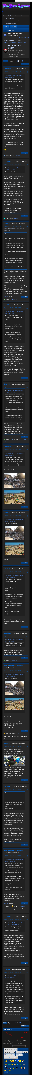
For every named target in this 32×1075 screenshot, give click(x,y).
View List (17, 156)
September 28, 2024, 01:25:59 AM (12, 636)
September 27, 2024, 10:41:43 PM (12, 226)
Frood (12, 21)
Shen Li (7, 224)
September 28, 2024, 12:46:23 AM (12, 571)
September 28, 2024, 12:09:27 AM (12, 515)
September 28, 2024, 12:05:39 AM (12, 449)
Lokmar (7, 569)
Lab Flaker (8, 69)
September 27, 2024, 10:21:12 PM (12, 71)
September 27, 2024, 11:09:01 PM (12, 387)
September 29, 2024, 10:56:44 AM (12, 855)
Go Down (5, 61)
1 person (6, 296)
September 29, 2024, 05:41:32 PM (12, 972)
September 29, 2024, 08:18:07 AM (12, 789)
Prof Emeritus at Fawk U (13, 665)
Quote (24, 153)
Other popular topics (23, 37)
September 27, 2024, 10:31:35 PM (12, 164)
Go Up (4, 1022)
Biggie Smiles (22, 42)
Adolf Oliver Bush (19, 21)
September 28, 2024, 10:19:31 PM (12, 746)
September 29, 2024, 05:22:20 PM (12, 919)
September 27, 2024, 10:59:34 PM (12, 307)
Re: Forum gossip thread (9, 42)
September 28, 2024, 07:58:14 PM (12, 670)
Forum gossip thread (15, 33)
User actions (25, 64)
